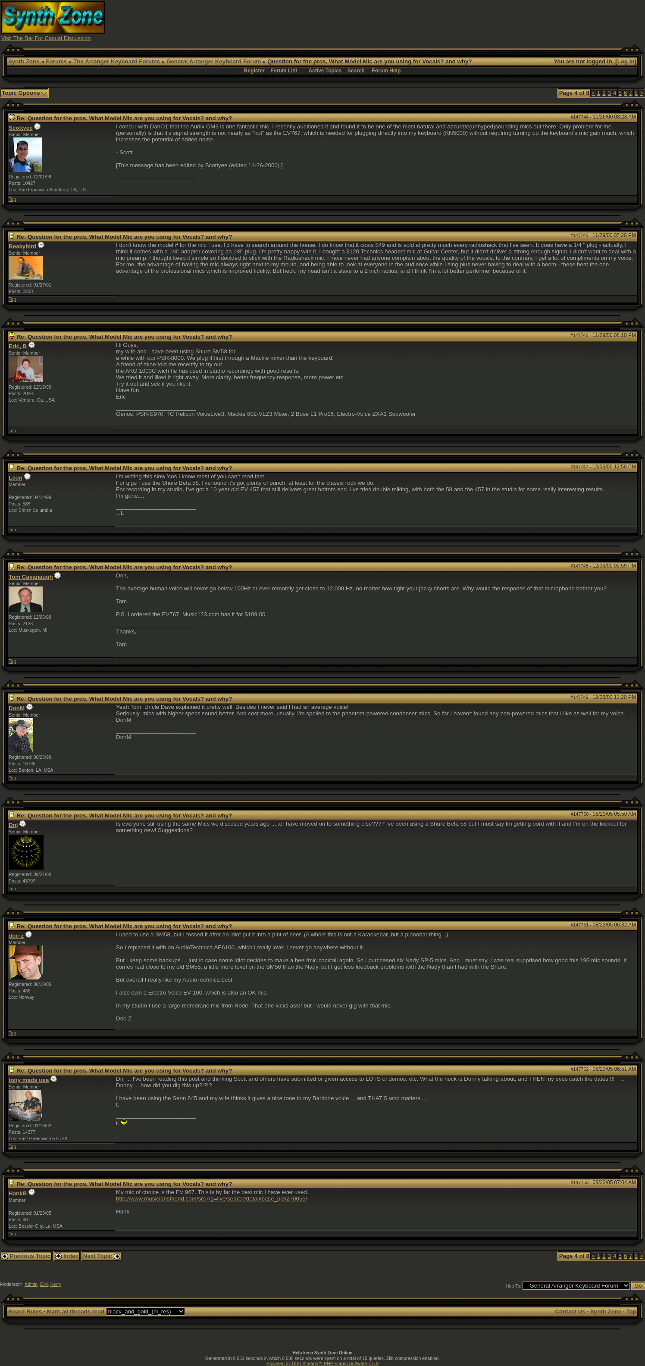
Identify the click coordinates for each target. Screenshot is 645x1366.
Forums (56, 61)
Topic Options (24, 93)
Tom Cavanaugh (31, 577)
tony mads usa (29, 1080)
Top (12, 199)
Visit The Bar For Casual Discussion (46, 38)
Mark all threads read (75, 1311)
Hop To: (514, 1285)
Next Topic (101, 1256)
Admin (31, 1284)
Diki (44, 1284)
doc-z (16, 935)
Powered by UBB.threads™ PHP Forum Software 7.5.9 (322, 1363)
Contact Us (570, 1311)
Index (66, 1256)
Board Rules (25, 1311)
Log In (626, 61)
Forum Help (386, 71)
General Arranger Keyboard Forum (213, 61)
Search (356, 71)
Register (254, 71)
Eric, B (18, 346)
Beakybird (22, 246)
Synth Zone (24, 61)
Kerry (55, 1284)
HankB (18, 1193)
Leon (15, 477)
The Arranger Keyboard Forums (116, 61)
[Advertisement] (484, 20)
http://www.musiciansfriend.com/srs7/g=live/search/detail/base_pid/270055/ (211, 1198)
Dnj (13, 825)
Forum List (283, 71)
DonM (17, 708)
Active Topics (324, 71)
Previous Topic (26, 1256)
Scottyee (21, 128)
